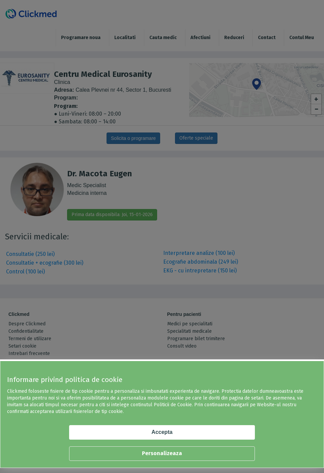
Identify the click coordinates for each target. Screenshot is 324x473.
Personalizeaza (162, 453)
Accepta (161, 432)
